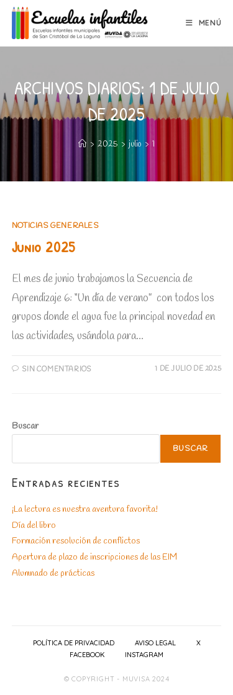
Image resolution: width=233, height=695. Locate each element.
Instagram (144, 654)
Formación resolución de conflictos (76, 541)
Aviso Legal (155, 642)
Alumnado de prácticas (53, 573)
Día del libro (34, 526)
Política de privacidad (73, 642)
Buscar (25, 426)
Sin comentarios (56, 369)
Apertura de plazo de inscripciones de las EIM (94, 557)
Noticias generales (55, 226)
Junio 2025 (43, 247)
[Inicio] (82, 144)
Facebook (87, 654)
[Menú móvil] (204, 22)
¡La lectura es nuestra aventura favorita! (86, 510)
